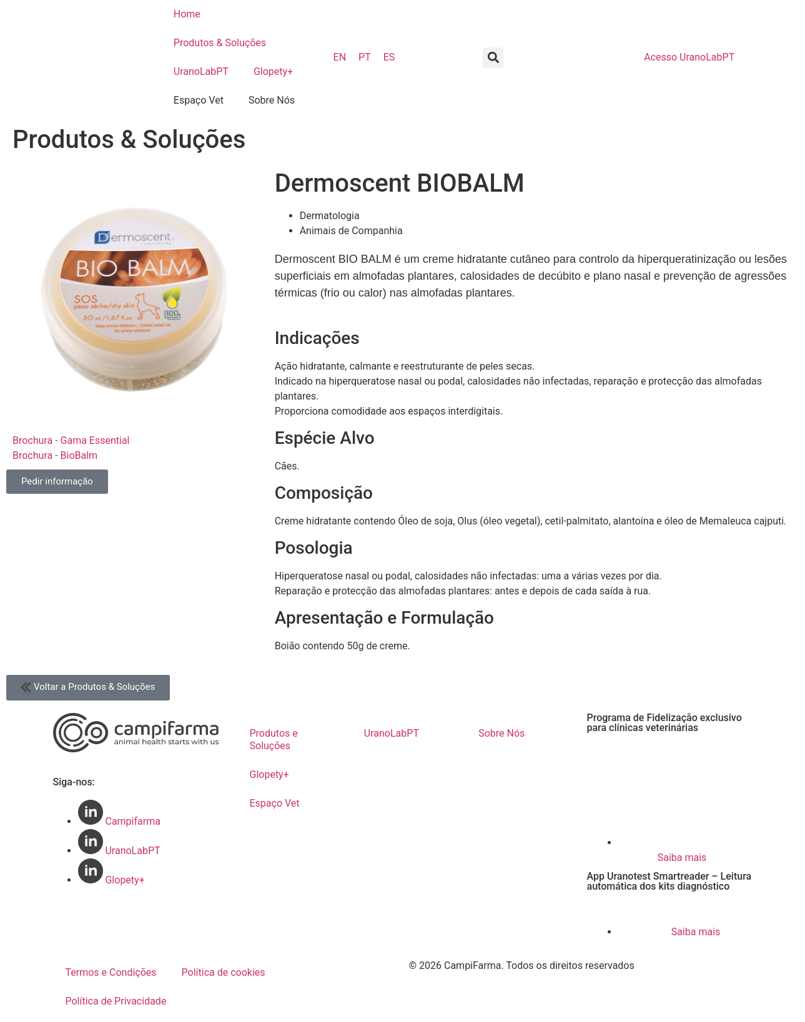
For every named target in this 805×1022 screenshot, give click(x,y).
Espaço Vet (199, 100)
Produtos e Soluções (274, 739)
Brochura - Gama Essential (71, 440)
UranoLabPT (201, 71)
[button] (493, 57)
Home (187, 14)
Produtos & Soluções (220, 43)
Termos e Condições (111, 972)
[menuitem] (340, 57)
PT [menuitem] (364, 57)
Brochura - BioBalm (54, 455)
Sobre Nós (272, 100)
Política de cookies (223, 972)
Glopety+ (273, 71)
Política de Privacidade (116, 1001)
